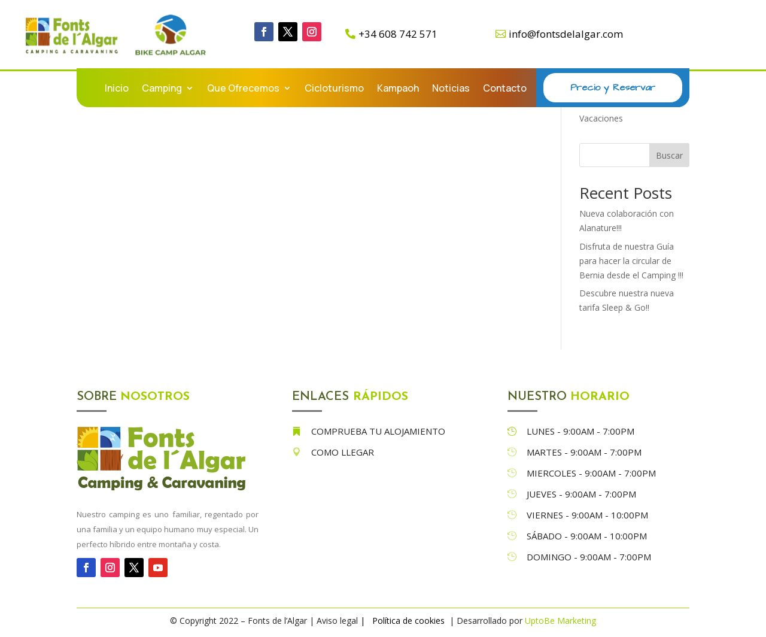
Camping (162, 89)
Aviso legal (337, 620)
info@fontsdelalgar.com (566, 34)
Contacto (505, 89)
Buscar (669, 155)
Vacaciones (601, 118)
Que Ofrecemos (243, 89)
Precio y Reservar (612, 87)
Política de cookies (409, 620)
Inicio (117, 89)
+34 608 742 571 (397, 34)
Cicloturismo (334, 89)
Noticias (451, 89)
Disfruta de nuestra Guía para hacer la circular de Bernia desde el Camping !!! (631, 261)
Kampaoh (398, 89)
